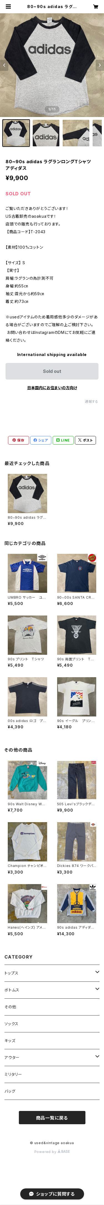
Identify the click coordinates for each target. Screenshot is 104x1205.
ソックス (11, 1023)
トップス (11, 973)
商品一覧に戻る (52, 1118)
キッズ (9, 1040)
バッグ (9, 1091)
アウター (12, 1057)
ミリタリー (13, 1074)
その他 (10, 1006)
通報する (91, 401)
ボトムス (11, 990)
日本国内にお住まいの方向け (52, 387)
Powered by (52, 1152)
